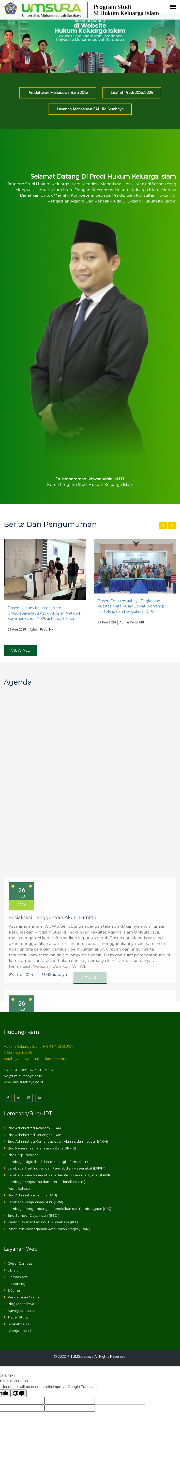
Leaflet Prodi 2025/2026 (132, 92)
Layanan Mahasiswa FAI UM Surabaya (90, 109)
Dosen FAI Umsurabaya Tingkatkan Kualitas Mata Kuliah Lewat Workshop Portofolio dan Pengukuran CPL (131, 606)
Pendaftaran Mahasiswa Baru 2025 (57, 92)
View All (20, 650)
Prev (8, 46)
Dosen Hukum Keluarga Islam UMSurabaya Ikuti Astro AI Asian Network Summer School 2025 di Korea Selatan (44, 613)
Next (171, 46)
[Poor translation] (18, 1393)
